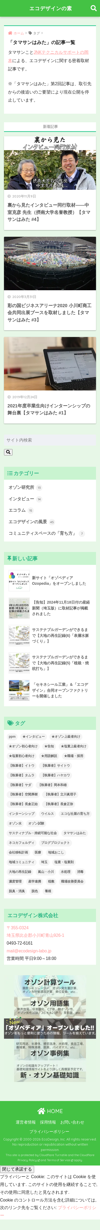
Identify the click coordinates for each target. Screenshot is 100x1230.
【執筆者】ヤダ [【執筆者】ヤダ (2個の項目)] (20, 785)
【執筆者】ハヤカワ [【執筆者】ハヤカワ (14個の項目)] (55, 775)
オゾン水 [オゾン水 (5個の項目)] (15, 823)
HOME (50, 1111)
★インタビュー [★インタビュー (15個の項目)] (33, 736)
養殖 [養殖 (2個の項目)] (48, 891)
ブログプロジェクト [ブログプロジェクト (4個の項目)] (55, 843)
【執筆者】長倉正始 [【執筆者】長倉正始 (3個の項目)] (23, 804)
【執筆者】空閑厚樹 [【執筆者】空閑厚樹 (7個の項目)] (23, 794)
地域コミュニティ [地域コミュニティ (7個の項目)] (21, 862)
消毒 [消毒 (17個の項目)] (80, 872)
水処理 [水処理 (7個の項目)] (65, 872)
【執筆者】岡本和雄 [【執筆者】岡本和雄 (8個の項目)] (52, 785)
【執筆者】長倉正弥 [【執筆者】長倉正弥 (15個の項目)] (58, 804)
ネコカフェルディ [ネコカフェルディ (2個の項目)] (21, 843)
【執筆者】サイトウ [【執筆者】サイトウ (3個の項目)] (55, 766)
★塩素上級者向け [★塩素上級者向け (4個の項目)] (73, 746)
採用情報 (48, 1122)
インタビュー (25, 499)
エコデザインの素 (50, 8)
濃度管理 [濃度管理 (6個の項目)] (15, 881)
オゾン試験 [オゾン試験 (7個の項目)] (36, 823)
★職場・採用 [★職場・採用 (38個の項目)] (73, 756)
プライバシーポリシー (49, 1131)
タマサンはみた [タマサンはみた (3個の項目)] (74, 833)
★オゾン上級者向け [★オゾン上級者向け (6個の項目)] (65, 736)
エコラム (21, 510)
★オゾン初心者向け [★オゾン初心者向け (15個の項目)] (23, 746)
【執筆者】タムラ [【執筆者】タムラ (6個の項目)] (21, 775)
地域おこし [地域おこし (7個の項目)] (56, 852)
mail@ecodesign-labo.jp (29, 951)
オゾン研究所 (25, 488)
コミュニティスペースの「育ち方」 (47, 533)
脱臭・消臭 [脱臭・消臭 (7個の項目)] (17, 891)
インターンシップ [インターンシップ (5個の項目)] (21, 814)
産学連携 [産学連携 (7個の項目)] (34, 881)
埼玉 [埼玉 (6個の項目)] (44, 862)
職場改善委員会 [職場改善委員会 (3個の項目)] (72, 881)
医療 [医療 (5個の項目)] (38, 852)
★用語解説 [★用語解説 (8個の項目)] (49, 756)
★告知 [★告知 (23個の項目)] (49, 746)
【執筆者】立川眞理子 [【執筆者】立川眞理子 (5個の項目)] (60, 794)
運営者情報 (26, 1122)
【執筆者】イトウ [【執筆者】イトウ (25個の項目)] (21, 766)
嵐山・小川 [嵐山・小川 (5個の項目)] (46, 872)
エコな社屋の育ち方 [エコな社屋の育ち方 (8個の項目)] (75, 814)
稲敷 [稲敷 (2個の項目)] (51, 881)
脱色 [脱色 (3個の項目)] (34, 891)
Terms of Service (60, 1160)
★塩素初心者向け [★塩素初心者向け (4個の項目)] (21, 756)
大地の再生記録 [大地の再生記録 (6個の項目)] (20, 872)
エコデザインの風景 (32, 522)
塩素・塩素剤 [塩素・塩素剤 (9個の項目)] (64, 862)
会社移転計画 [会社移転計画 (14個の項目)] (18, 852)
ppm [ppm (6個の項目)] (12, 736)
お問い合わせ (72, 1122)
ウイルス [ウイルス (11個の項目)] (47, 814)
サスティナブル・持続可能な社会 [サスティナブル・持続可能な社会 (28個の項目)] (33, 833)
